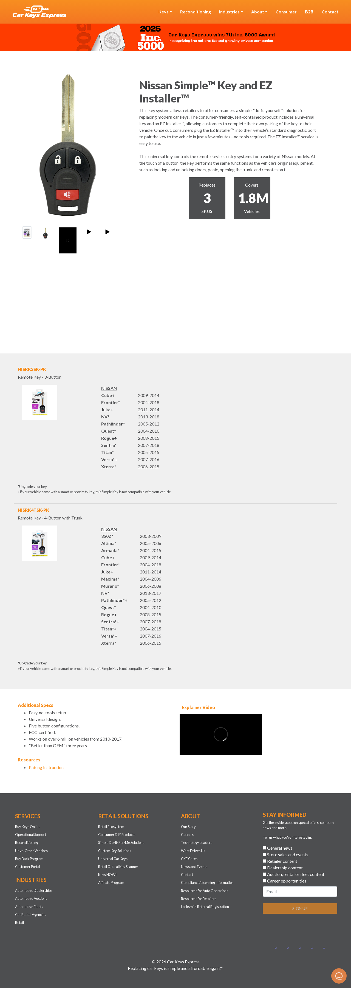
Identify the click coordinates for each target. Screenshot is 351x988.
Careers (187, 834)
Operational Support (30, 834)
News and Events (194, 866)
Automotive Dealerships (33, 890)
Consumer (286, 11)
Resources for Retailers (198, 898)
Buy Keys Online (27, 826)
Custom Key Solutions (114, 851)
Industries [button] (229, 11)
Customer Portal (27, 866)
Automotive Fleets (29, 906)
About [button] (257, 11)
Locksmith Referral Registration (205, 906)
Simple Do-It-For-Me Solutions (121, 842)
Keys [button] (163, 11)
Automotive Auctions (31, 898)
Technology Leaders (196, 842)
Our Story (188, 826)
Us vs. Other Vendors (31, 851)
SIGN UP (300, 908)
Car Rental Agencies (30, 914)
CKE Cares (189, 858)
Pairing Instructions (47, 767)
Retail (19, 922)
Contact (330, 11)
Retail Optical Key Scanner (118, 866)
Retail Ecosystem (111, 826)
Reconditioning (195, 11)
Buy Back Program (29, 858)
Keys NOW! (107, 874)
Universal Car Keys (113, 858)
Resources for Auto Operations (204, 891)
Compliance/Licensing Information (207, 882)
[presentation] (304, 929)
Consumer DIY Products (116, 834)
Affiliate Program (111, 882)
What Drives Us (193, 851)
